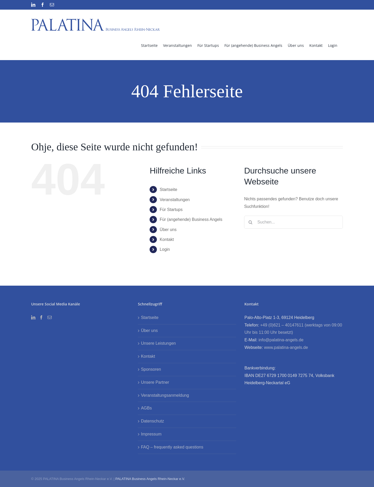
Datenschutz (152, 421)
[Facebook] (41, 317)
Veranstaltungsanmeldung (165, 395)
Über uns (168, 229)
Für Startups (171, 209)
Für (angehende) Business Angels (191, 219)
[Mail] (50, 317)
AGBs (146, 408)
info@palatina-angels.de (280, 340)
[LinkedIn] (33, 317)
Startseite (168, 189)
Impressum (151, 434)
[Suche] (250, 222)
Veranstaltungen (175, 199)
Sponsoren (151, 369)
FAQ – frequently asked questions (172, 447)
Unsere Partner (155, 382)
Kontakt (167, 239)
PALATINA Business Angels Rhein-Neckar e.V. (150, 479)
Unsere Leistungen (158, 343)
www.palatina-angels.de (286, 347)
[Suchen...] (293, 222)
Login (165, 249)
